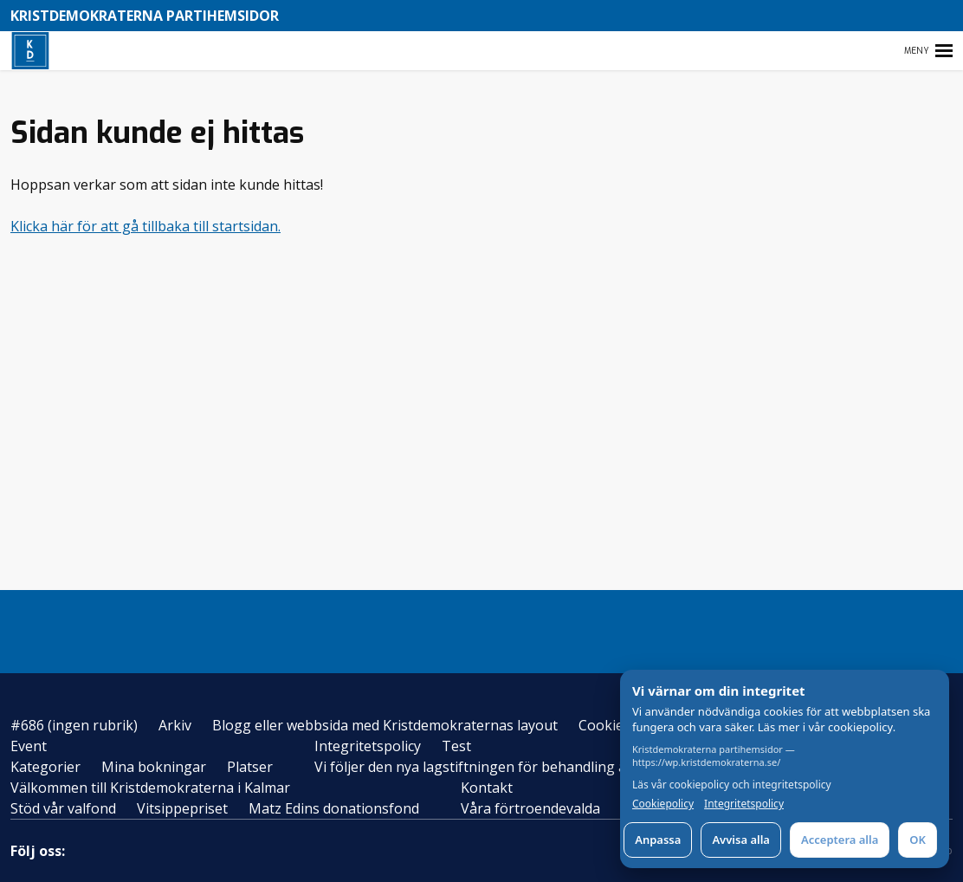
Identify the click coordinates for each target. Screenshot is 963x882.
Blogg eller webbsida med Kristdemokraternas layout (385, 725)
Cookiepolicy (663, 804)
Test (456, 746)
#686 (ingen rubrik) (74, 725)
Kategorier (45, 766)
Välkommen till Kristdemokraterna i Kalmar (150, 787)
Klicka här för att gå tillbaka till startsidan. (145, 226)
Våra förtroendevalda (530, 808)
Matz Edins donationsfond (334, 808)
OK (917, 839)
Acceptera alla (839, 839)
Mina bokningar (153, 766)
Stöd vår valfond (63, 808)
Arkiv (174, 725)
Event (28, 746)
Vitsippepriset (182, 808)
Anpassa (658, 839)
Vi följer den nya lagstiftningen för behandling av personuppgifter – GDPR (556, 766)
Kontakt (487, 787)
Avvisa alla (741, 839)
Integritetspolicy (367, 746)
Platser (250, 766)
